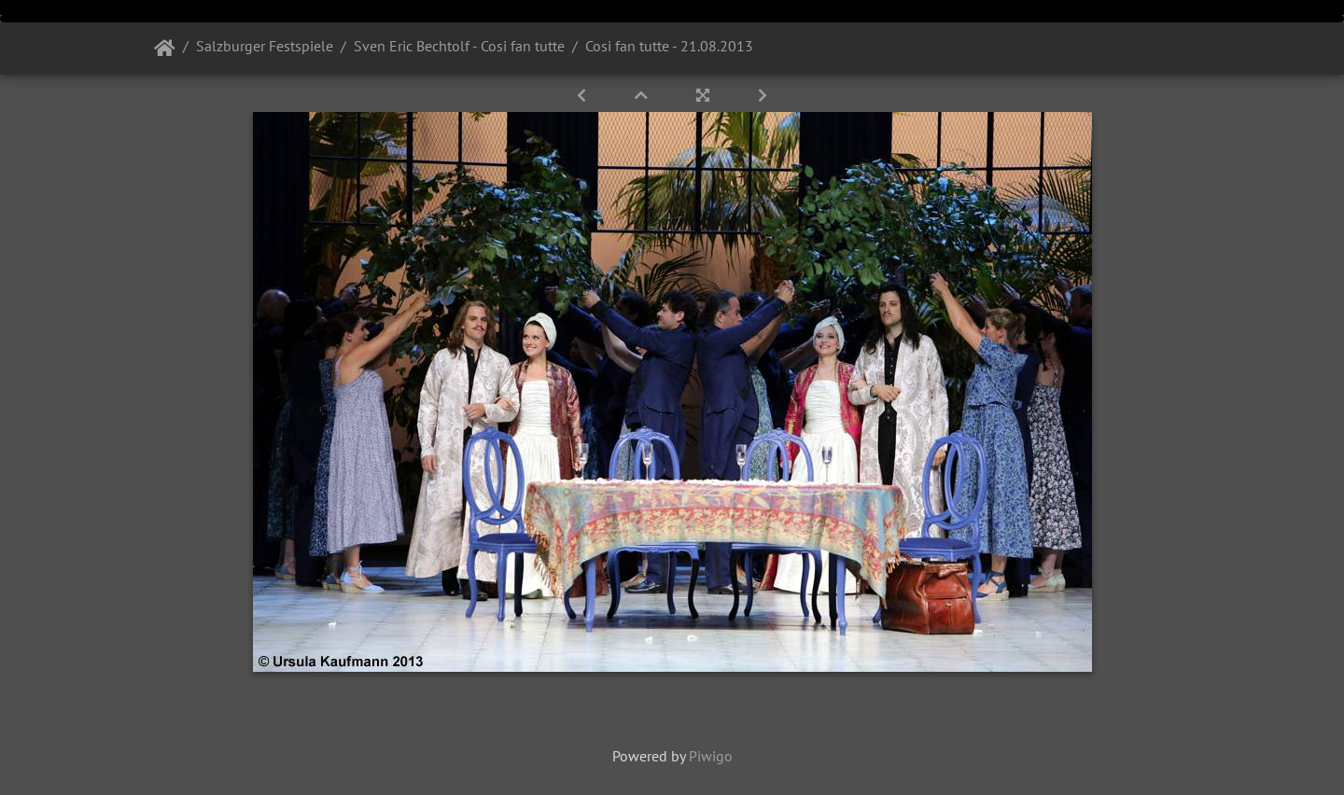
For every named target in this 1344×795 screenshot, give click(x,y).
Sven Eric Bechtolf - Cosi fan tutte (459, 45)
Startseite (164, 49)
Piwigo (711, 755)
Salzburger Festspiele (264, 45)
